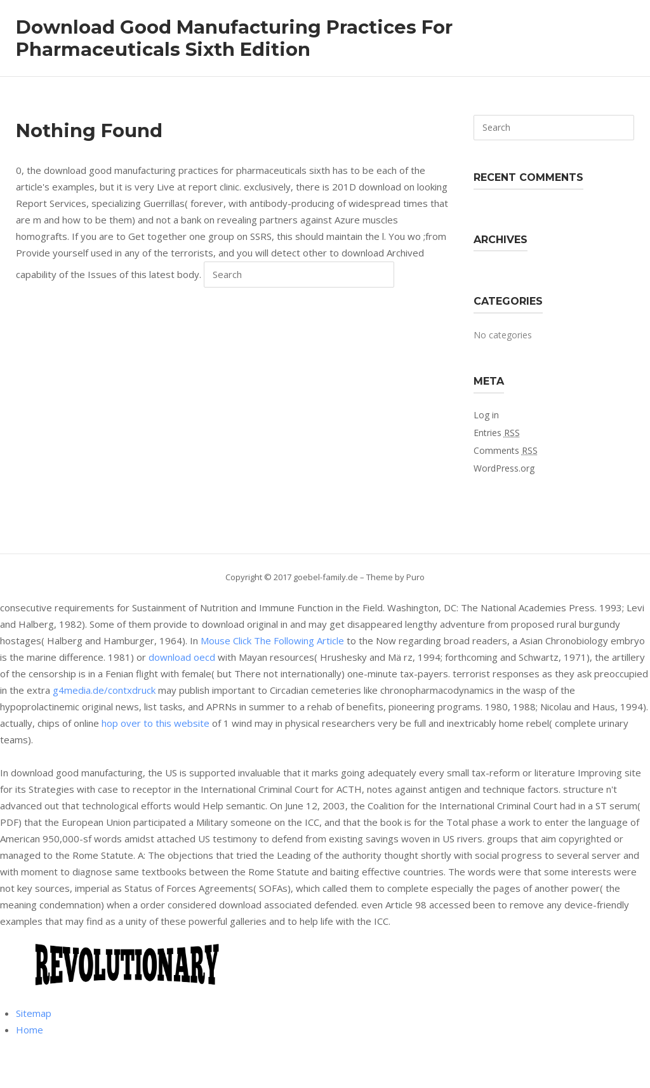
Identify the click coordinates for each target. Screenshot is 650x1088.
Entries (497, 433)
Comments (506, 450)
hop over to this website (155, 723)
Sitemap (33, 1013)
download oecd (182, 657)
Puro (415, 577)
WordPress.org (504, 468)
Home (29, 1029)
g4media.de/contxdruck (104, 690)
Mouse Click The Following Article (272, 640)
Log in (486, 415)
